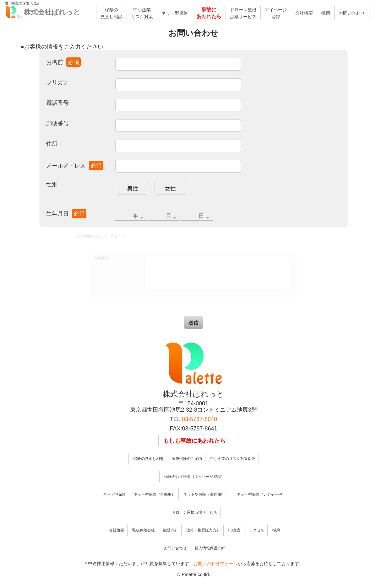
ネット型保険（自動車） (154, 504)
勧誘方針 (170, 539)
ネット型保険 (174, 13)
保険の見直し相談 (112, 13)
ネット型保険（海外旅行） (206, 504)
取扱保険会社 (143, 539)
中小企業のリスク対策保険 (232, 468)
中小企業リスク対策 (142, 13)
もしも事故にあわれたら (194, 450)
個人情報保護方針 (210, 557)
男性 (135, 186)
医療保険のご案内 (187, 468)
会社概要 (304, 13)
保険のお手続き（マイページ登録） (194, 486)
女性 (171, 186)
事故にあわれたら (208, 13)
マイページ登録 (276, 13)
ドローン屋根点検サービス (243, 13)
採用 (325, 13)
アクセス (256, 539)
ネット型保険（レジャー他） (261, 504)
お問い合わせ (352, 13)
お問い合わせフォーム (215, 572)
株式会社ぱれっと (52, 12)
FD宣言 (234, 539)
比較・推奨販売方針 (203, 539)
